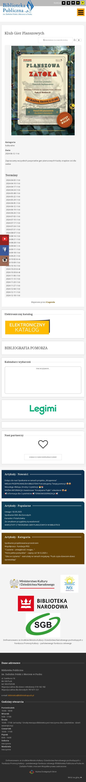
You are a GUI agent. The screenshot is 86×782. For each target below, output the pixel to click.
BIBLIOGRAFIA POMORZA (26, 348)
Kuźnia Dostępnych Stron (43, 771)
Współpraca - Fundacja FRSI (17, 546)
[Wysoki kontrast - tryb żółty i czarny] (83, 3)
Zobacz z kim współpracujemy (43, 457)
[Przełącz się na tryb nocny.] (68, 3)
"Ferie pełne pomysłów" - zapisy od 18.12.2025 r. (26, 553)
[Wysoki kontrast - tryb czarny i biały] (73, 3)
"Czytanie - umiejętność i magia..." (20, 549)
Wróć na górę (75, 777)
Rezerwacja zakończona (55, 40)
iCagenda (50, 302)
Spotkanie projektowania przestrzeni (21, 543)
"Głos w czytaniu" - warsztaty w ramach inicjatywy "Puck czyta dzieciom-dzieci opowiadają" (40, 558)
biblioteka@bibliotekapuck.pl (21, 695)
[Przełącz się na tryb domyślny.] (63, 3)
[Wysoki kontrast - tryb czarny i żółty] (78, 3)
